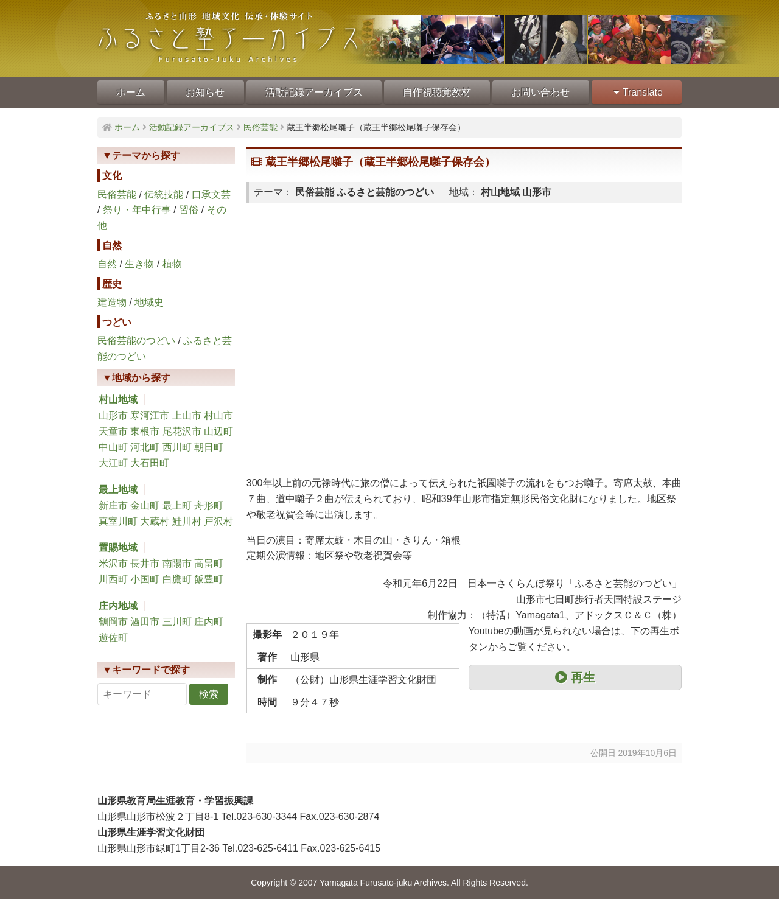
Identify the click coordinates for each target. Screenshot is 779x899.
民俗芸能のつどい (136, 340)
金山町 (144, 505)
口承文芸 (211, 194)
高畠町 (208, 563)
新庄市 (113, 505)
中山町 (113, 447)
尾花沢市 (181, 431)
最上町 (177, 505)
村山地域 (118, 399)
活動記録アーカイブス (314, 92)
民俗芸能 (116, 194)
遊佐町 (113, 637)
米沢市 (113, 563)
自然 (107, 264)
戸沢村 (218, 521)
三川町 (177, 622)
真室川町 (118, 521)
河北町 (144, 447)
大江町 (113, 463)
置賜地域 (118, 547)
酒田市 (144, 622)
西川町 (177, 447)
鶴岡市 (113, 622)
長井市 (144, 563)
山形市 (113, 415)
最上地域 (118, 489)
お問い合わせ (540, 92)
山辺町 (218, 431)
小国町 (144, 579)
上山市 (186, 415)
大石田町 (149, 463)
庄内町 (208, 622)
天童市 (113, 431)
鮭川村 (186, 521)
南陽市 (177, 563)
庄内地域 (118, 606)
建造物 (112, 302)
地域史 (149, 302)
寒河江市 (149, 415)
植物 (172, 264)
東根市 (144, 431)
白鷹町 (177, 579)
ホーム (130, 92)
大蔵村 (154, 521)
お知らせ (205, 92)
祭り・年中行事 (137, 210)
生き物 (139, 264)
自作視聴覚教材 (437, 92)
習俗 (188, 210)
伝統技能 (163, 194)
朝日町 (208, 447)
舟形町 (208, 505)
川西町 (113, 579)
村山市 (218, 415)
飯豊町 (208, 579)
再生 (575, 677)
